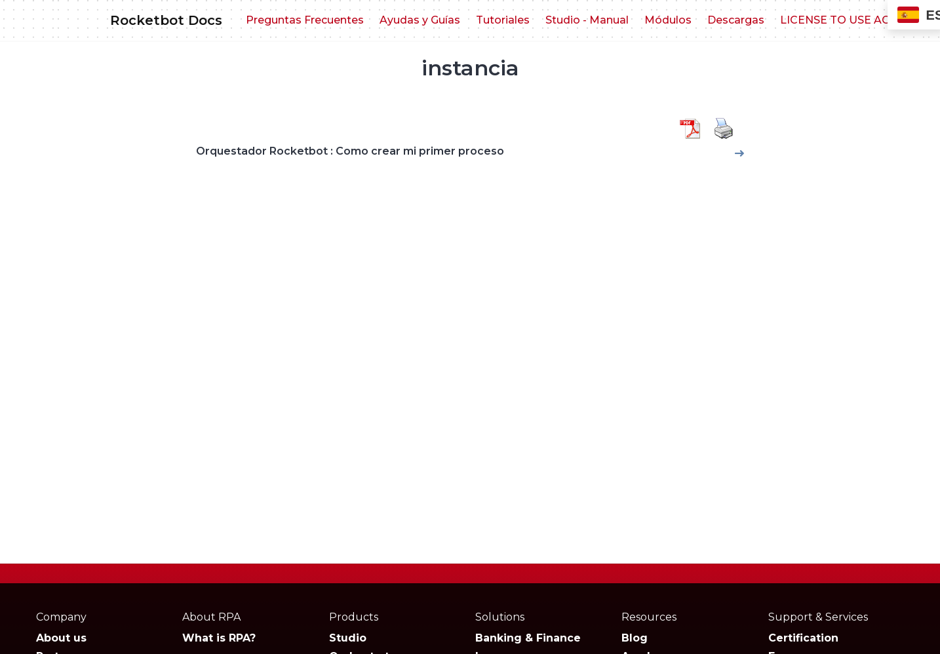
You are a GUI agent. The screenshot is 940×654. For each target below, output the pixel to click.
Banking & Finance (528, 638)
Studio (347, 638)
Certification (803, 638)
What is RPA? (219, 638)
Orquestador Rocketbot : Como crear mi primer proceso (350, 151)
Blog (634, 638)
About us (61, 638)
